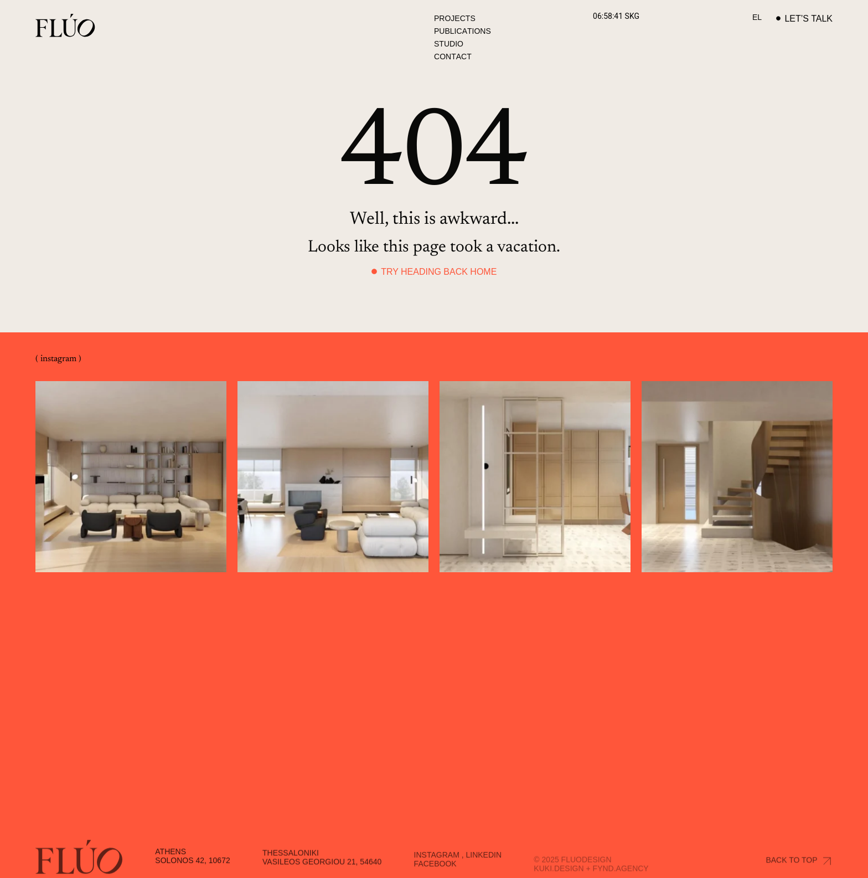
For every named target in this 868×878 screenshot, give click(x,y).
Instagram (436, 865)
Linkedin (484, 865)
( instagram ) (58, 359)
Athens (170, 861)
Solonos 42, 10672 (192, 870)
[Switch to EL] (757, 17)
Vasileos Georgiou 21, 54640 (321, 872)
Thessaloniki (290, 863)
